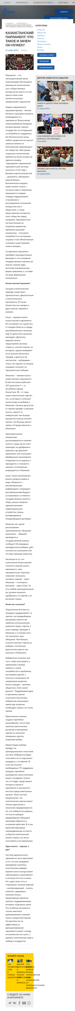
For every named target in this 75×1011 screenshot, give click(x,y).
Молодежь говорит (47, 55)
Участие (40, 38)
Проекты (41, 35)
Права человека (44, 44)
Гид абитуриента (46, 67)
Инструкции (44, 61)
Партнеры (63, 3)
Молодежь (42, 41)
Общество (41, 32)
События (41, 30)
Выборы (24, 50)
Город (39, 47)
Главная (9, 23)
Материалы (21, 23)
